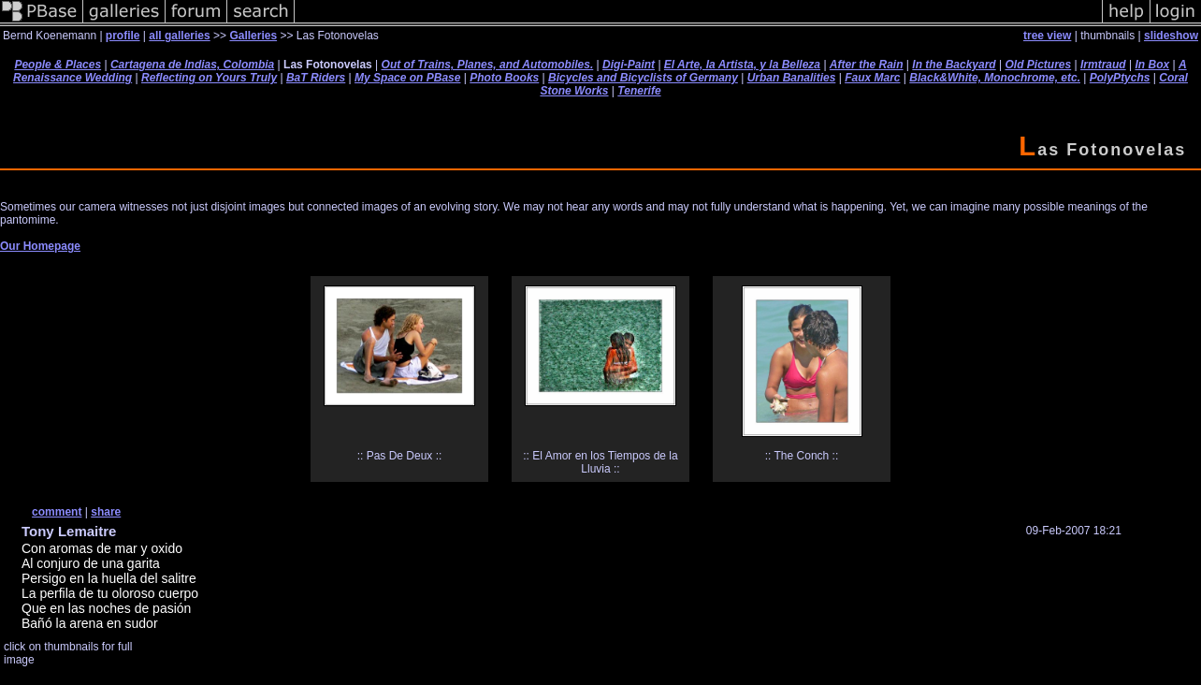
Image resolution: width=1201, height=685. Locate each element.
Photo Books (504, 77)
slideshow (1171, 35)
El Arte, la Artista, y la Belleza (742, 64)
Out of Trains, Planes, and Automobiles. (488, 64)
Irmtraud (1103, 64)
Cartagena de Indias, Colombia (192, 64)
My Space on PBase (407, 77)
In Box (1152, 64)
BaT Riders (315, 77)
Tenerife (638, 90)
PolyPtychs (1120, 77)
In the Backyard (953, 64)
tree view (1047, 35)
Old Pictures (1039, 64)
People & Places (57, 64)
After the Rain (867, 64)
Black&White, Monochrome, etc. (994, 77)
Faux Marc (872, 77)
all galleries (179, 35)
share (106, 511)
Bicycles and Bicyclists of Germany (643, 77)
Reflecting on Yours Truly (209, 77)
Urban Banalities (791, 77)
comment (56, 511)
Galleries (253, 35)
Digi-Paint (628, 64)
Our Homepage (40, 246)
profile (123, 35)
